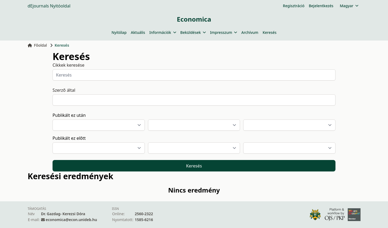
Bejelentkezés (321, 5)
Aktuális (138, 32)
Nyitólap (118, 32)
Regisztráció (294, 5)
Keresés (270, 32)
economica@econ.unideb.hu (71, 219)
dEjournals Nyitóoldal (49, 6)
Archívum (249, 32)
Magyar (349, 5)
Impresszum (223, 32)
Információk (162, 32)
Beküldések (193, 32)
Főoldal (37, 45)
